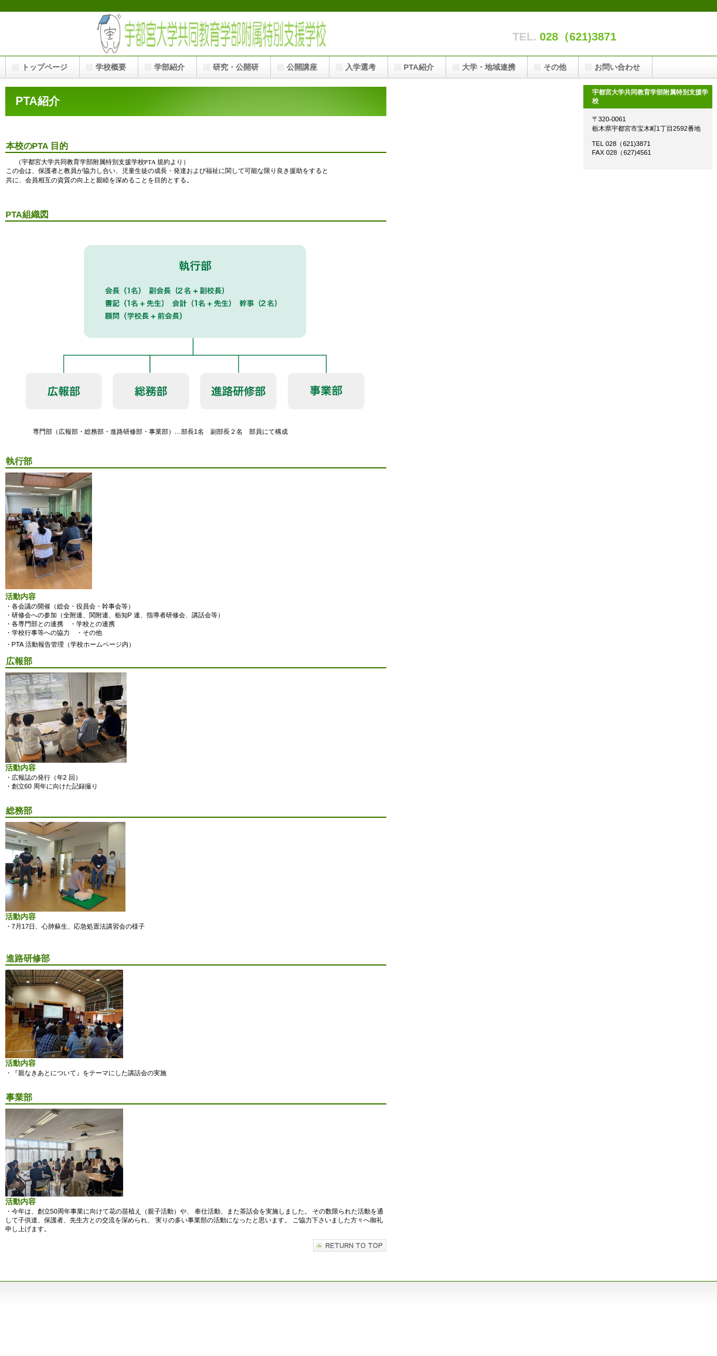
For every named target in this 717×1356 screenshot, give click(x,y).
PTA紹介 (419, 67)
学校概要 (111, 67)
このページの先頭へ (349, 1245)
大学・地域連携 (488, 67)
